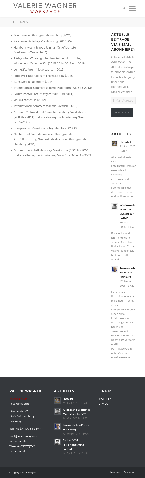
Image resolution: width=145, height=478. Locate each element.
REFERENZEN (18, 22)
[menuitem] (124, 8)
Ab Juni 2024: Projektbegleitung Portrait (73, 445)
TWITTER (105, 398)
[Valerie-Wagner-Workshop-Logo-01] (44, 8)
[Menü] (131, 8)
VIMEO (104, 403)
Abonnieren (122, 112)
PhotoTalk (126, 141)
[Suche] (124, 8)
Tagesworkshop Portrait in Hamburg (129, 272)
